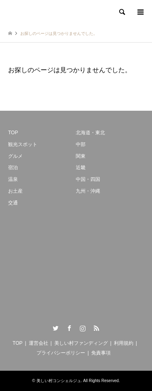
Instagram (83, 328)
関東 (81, 156)
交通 (13, 203)
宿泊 (13, 167)
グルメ (15, 156)
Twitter (55, 328)
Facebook (69, 328)
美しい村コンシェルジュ (58, 380)
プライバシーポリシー (60, 353)
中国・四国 (88, 179)
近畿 (81, 167)
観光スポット (22, 144)
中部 (81, 144)
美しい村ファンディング (81, 343)
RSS (96, 328)
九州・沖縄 (88, 191)
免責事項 (101, 353)
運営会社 (38, 343)
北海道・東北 (90, 132)
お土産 (15, 191)
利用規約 (123, 343)
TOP (13, 132)
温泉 (13, 179)
